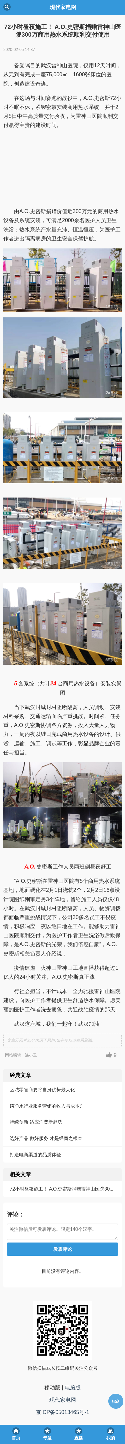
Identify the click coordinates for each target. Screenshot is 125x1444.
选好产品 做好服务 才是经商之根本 (46, 1138)
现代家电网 (62, 1400)
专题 (47, 1437)
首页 (16, 1437)
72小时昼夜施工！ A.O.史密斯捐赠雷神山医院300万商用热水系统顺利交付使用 (65, 1189)
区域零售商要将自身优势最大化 (42, 1089)
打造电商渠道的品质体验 (35, 1154)
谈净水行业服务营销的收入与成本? (46, 1106)
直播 (78, 1437)
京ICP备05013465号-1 (62, 1412)
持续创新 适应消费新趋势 (36, 1122)
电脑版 (73, 1387)
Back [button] (7, 7)
